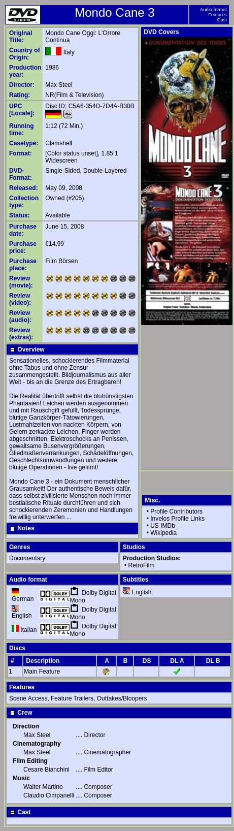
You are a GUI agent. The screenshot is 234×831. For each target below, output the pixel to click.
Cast (222, 19)
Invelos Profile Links (177, 518)
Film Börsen (61, 261)
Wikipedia (163, 532)
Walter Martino (43, 786)
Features (217, 14)
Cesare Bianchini (46, 769)
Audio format (213, 9)
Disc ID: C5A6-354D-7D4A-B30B (89, 106)
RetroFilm (141, 565)
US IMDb (162, 525)
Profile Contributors (176, 511)
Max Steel (58, 84)
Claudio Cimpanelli (48, 795)
